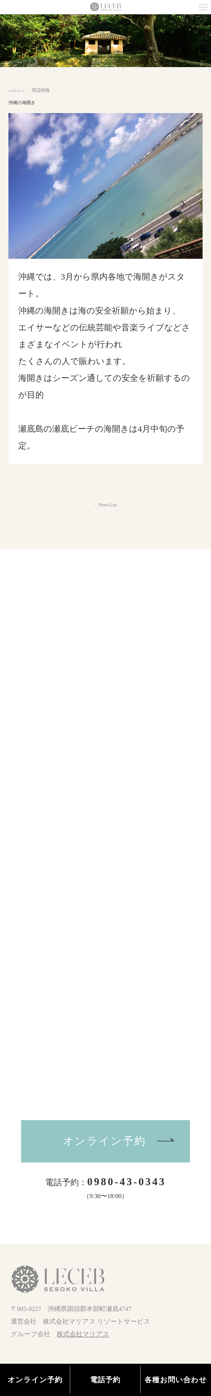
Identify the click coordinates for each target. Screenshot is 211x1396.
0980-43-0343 (126, 1181)
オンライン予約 (104, 1141)
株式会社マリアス (83, 1334)
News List (107, 505)
